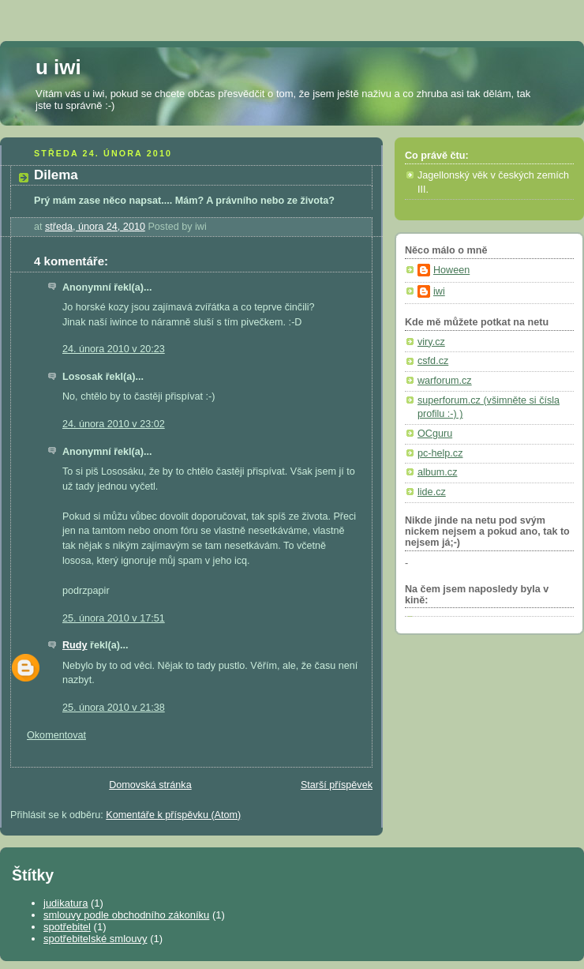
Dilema (56, 174)
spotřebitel (67, 927)
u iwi (58, 67)
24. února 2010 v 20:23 (113, 349)
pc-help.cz (439, 453)
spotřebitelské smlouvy (95, 939)
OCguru (434, 433)
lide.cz (431, 492)
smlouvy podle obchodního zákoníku (126, 915)
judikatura (65, 903)
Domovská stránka (150, 785)
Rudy (75, 645)
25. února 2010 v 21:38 (113, 707)
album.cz (437, 472)
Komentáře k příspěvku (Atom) (173, 815)
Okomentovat (56, 735)
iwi (439, 291)
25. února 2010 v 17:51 (113, 618)
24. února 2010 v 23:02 (113, 424)
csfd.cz (432, 360)
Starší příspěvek (336, 785)
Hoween (451, 270)
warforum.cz (444, 380)
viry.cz (431, 341)
